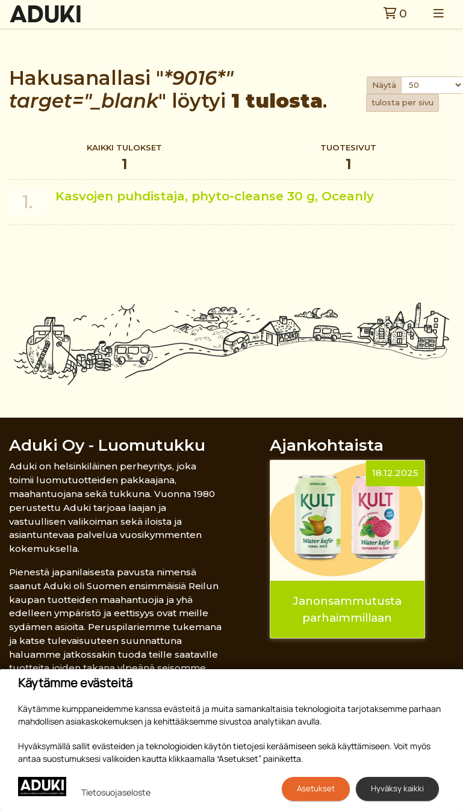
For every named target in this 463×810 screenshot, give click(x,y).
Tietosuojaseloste (116, 792)
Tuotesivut (348, 159)
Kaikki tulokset (124, 159)
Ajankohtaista (327, 445)
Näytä (384, 85)
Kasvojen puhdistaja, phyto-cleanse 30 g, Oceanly (214, 195)
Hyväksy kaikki (397, 788)
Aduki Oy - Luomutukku (107, 445)
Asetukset (316, 788)
